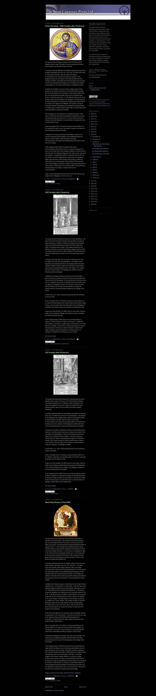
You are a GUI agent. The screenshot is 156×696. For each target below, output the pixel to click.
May (94, 167)
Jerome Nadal (52, 336)
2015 (92, 186)
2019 (92, 132)
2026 (92, 113)
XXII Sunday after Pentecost (57, 192)
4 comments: (70, 676)
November (96, 139)
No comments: (71, 179)
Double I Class (55, 183)
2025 (92, 116)
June (94, 164)
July (94, 162)
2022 (92, 124)
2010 (92, 199)
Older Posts (82, 687)
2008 (92, 204)
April (94, 170)
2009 (92, 201)
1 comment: (70, 489)
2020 (92, 129)
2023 (92, 121)
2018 (92, 134)
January (95, 177)
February (95, 175)
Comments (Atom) (58, 690)
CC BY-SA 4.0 (65, 176)
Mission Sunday (55, 343)
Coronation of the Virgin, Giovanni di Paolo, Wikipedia (64, 673)
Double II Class (55, 680)
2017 (92, 181)
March (95, 172)
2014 (92, 188)
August (95, 159)
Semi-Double (65, 343)
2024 (92, 119)
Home (66, 687)
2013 (92, 191)
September (96, 157)
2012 (92, 194)
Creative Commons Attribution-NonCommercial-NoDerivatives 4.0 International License (99, 103)
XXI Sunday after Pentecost (57, 353)
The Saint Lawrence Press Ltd (97, 75)
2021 (92, 126)
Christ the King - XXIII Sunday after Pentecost (64, 26)
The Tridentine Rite (94, 77)
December (96, 136)
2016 (92, 183)
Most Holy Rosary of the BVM (57, 502)
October (95, 142)
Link (70, 176)
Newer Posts (49, 687)
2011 (92, 196)
